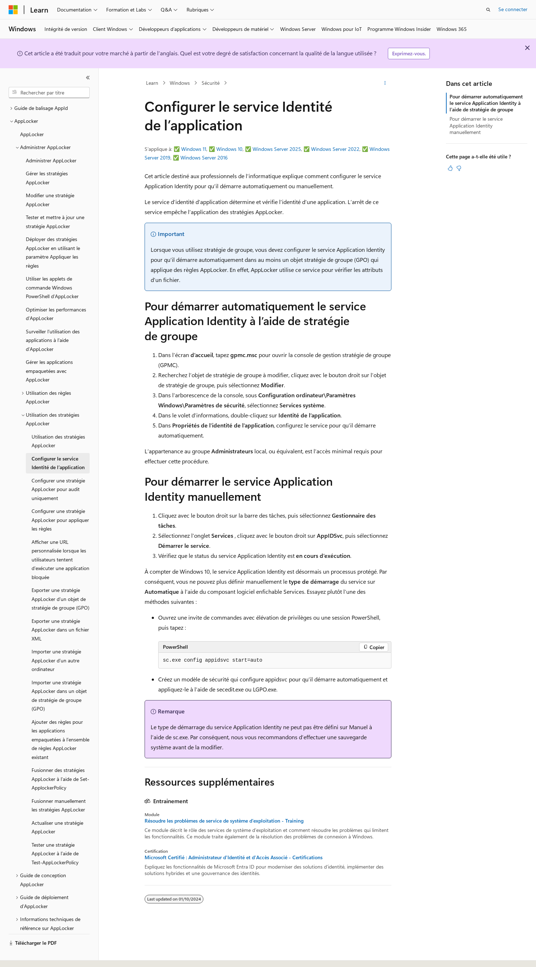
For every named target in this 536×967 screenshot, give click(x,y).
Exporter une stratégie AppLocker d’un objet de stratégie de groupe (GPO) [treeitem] (60, 579)
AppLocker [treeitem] (32, 114)
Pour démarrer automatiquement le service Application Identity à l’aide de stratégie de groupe (486, 103)
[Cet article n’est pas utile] (459, 168)
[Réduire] (87, 77)
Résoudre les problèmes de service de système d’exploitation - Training (224, 821)
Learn (152, 82)
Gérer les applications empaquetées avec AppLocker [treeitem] (49, 351)
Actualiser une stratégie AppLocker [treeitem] (57, 807)
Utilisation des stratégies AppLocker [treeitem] (58, 421)
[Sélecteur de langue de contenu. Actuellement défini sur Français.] (25, 955)
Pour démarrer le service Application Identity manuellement (476, 125)
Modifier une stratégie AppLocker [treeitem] (50, 180)
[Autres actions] (385, 83)
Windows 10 (229, 148)
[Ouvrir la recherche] (488, 9)
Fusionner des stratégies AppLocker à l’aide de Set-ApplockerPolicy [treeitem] (60, 759)
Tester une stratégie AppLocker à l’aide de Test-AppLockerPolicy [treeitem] (55, 834)
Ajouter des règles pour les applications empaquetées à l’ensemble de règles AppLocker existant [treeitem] (60, 720)
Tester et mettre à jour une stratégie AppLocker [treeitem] (55, 202)
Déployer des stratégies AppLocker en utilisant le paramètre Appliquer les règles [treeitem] (53, 232)
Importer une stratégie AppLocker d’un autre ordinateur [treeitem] (56, 640)
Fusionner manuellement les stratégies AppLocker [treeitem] (59, 786)
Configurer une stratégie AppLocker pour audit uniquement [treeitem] (58, 469)
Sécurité (211, 82)
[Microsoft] (13, 9)
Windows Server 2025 (277, 148)
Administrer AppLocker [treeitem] (51, 140)
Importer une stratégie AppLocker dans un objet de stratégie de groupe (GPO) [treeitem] (59, 676)
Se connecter (512, 9)
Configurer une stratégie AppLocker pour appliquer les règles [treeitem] (60, 500)
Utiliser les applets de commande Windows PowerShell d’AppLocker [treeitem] (52, 267)
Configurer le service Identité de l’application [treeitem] (58, 443)
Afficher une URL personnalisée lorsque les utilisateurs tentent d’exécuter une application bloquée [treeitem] (60, 540)
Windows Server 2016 (204, 157)
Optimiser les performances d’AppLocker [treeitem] (56, 294)
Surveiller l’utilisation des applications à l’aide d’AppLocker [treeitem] (53, 320)
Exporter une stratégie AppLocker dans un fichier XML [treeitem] (60, 610)
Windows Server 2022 (335, 148)
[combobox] (49, 92)
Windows (180, 82)
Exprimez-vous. (409, 53)
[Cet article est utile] (450, 168)
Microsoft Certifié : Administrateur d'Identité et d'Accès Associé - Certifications (234, 857)
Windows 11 (193, 148)
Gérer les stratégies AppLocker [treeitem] (47, 158)
